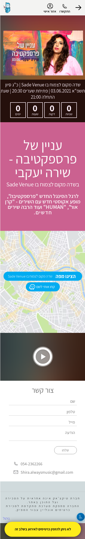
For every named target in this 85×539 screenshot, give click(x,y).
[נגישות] (81, 517)
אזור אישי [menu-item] (49, 8)
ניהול (6, 518)
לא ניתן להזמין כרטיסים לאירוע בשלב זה (43, 529)
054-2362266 (31, 463)
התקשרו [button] (64, 11)
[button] (78, 7)
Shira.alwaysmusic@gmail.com (46, 472)
